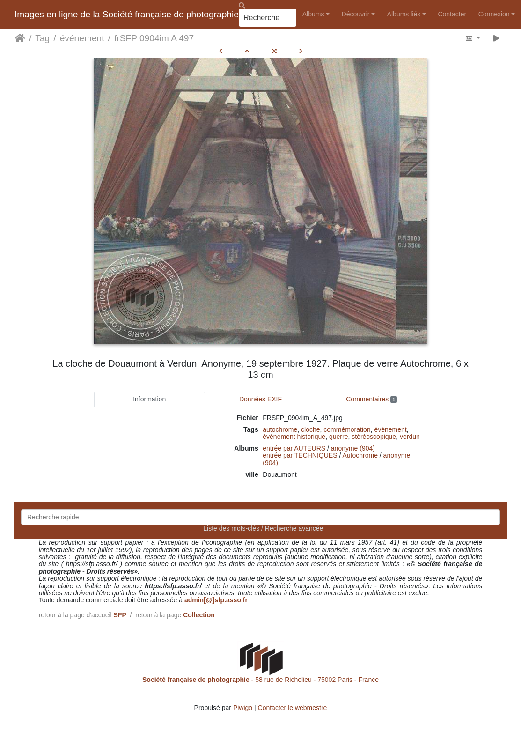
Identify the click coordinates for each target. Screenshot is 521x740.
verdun (410, 436)
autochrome (280, 429)
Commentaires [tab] (371, 399)
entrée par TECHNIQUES (300, 455)
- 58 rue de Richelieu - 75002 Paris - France (260, 679)
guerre (338, 436)
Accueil (20, 38)
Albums (313, 14)
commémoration (346, 429)
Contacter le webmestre (292, 707)
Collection (199, 615)
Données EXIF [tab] (260, 399)
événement (82, 38)
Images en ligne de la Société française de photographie (127, 14)
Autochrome (359, 455)
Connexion (494, 14)
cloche (310, 429)
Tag (42, 38)
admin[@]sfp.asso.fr (216, 600)
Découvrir (356, 14)
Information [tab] (149, 399)
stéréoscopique (374, 436)
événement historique (294, 436)
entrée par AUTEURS (294, 448)
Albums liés (404, 14)
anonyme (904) (353, 448)
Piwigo (242, 707)
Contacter (452, 14)
